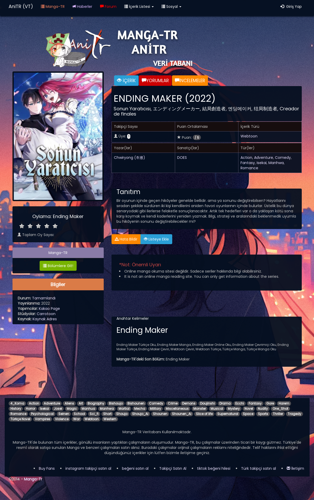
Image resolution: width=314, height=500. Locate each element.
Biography (96, 403)
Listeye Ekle (156, 239)
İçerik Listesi (139, 6)
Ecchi (239, 403)
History (15, 408)
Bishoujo (116, 403)
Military (155, 408)
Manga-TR (53, 6)
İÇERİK (126, 80)
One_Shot (280, 408)
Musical (217, 408)
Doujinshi (207, 403)
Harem (284, 403)
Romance (249, 168)
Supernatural (227, 414)
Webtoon (249, 136)
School (79, 414)
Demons (188, 403)
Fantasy (248, 162)
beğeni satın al (135, 468)
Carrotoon (46, 313)
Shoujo (121, 414)
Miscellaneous (177, 408)
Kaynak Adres (45, 319)
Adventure (263, 157)
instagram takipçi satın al (88, 468)
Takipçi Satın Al (172, 468)
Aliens (69, 403)
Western (109, 419)
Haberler (82, 6)
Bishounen (135, 403)
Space (248, 414)
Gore (270, 403)
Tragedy (294, 414)
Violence (62, 419)
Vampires (42, 419)
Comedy (283, 157)
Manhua (88, 408)
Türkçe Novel (20, 419)
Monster (199, 408)
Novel (248, 408)
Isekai (262, 162)
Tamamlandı (44, 298)
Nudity (263, 408)
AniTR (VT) (21, 6)
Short (107, 414)
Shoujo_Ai (140, 414)
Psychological (42, 414)
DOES (182, 157)
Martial (124, 408)
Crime (172, 403)
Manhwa (276, 162)
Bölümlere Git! (58, 265)
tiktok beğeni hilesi (213, 468)
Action (246, 157)
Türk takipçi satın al (258, 468)
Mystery (234, 408)
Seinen (63, 414)
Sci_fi (94, 414)
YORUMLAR (155, 80)
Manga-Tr (33, 479)
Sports (263, 414)
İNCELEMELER (190, 80)
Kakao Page (49, 308)
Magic (72, 408)
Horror (30, 408)
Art (81, 403)
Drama (225, 403)
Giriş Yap (291, 6)
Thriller (278, 414)
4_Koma (17, 403)
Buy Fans (47, 468)
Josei (58, 408)
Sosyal (171, 6)
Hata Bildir (126, 239)
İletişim (295, 468)
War (76, 419)
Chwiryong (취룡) (129, 157)
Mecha (139, 408)
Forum (108, 6)
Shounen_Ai (181, 414)
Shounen (160, 414)
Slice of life (204, 414)
